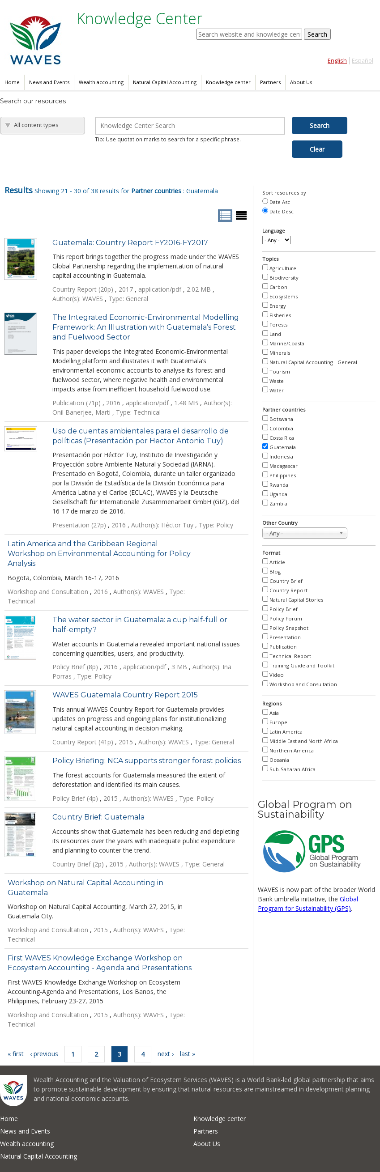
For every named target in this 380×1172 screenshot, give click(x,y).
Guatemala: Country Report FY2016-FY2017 (130, 242)
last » (187, 1053)
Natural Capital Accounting (164, 82)
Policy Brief (283, 609)
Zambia (278, 503)
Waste (276, 381)
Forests (278, 324)
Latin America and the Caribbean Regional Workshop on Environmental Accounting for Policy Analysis (99, 553)
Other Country (280, 522)
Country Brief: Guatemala (98, 817)
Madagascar (283, 466)
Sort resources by (284, 192)
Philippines (282, 475)
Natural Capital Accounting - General (313, 362)
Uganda (278, 494)
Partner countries (283, 409)
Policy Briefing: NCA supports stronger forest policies (146, 760)
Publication (283, 646)
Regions (272, 703)
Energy (277, 305)
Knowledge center (228, 82)
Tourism (279, 371)
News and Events (49, 82)
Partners (270, 82)
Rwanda (278, 484)
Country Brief (286, 581)
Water (276, 390)
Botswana (281, 419)
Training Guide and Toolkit (301, 665)
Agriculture (282, 268)
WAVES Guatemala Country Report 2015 (125, 695)
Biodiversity (284, 277)
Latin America (286, 731)
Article (277, 562)
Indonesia (281, 456)
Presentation (285, 637)
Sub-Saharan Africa (292, 769)
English (337, 60)
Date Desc (281, 211)
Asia (274, 712)
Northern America (291, 750)
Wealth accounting (101, 82)
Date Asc (279, 202)
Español (362, 60)
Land (275, 334)
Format (271, 552)
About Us (301, 82)
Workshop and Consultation (303, 684)
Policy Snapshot (288, 627)
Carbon (278, 287)
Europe (278, 722)
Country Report (288, 590)
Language (273, 230)
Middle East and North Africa (303, 741)
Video (276, 674)
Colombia (281, 428)
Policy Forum (285, 618)
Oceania (279, 759)
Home (12, 82)
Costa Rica (281, 437)
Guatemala (282, 447)
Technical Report (290, 656)
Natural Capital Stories (296, 599)
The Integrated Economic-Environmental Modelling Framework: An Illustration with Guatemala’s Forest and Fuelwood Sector (145, 327)
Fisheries (280, 315)
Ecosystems (283, 296)
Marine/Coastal (287, 343)
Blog (275, 571)
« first (16, 1053)
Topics (270, 258)
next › (166, 1053)
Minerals (279, 352)
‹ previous (44, 1053)
